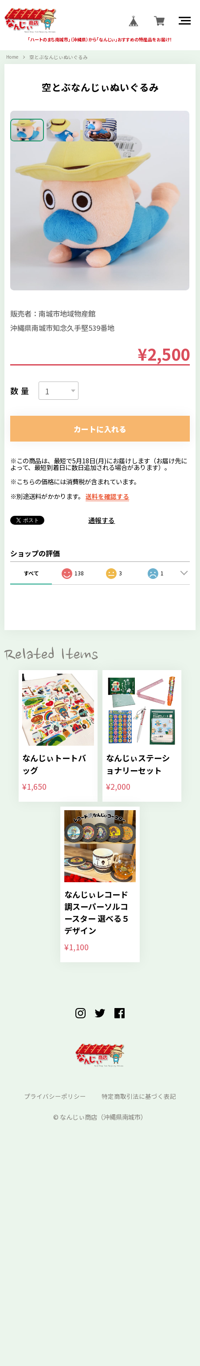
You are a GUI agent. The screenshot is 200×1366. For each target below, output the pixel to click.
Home (13, 58)
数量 (20, 566)
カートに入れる (100, 606)
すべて (31, 751)
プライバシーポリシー (55, 1286)
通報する (101, 698)
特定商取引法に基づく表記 (139, 1286)
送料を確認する (107, 674)
